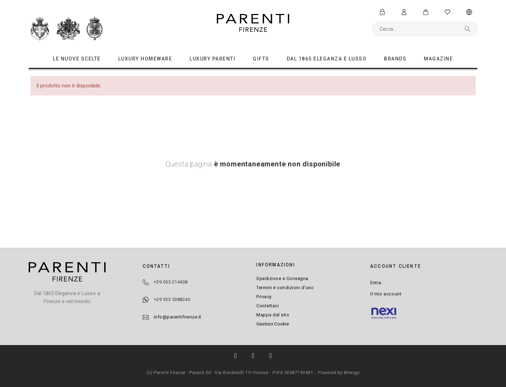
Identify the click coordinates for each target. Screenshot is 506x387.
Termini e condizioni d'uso (285, 287)
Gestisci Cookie (272, 324)
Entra (376, 282)
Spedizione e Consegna (282, 278)
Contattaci (267, 305)
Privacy (264, 296)
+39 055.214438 (171, 282)
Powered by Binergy (338, 372)
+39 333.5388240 (172, 299)
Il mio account (385, 293)
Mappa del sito (272, 314)
